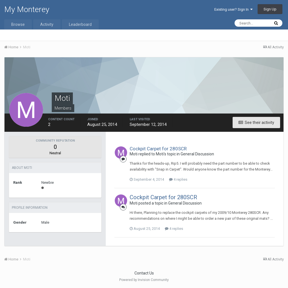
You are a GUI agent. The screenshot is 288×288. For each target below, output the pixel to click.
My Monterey (26, 9)
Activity (46, 24)
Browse (18, 24)
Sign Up (270, 9)
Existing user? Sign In (233, 9)
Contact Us (144, 273)
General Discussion (197, 154)
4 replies (178, 179)
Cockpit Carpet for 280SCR (158, 148)
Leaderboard (80, 24)
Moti (134, 154)
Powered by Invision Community (144, 280)
